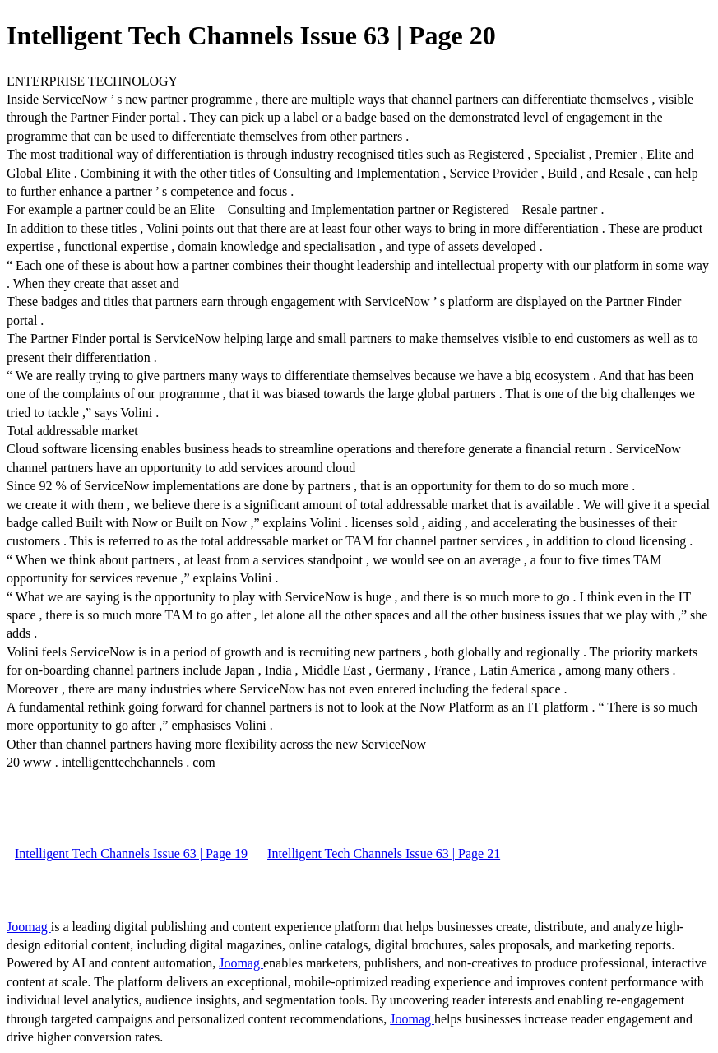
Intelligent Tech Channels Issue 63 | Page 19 (131, 853)
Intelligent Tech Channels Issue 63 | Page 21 (383, 853)
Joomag (29, 927)
